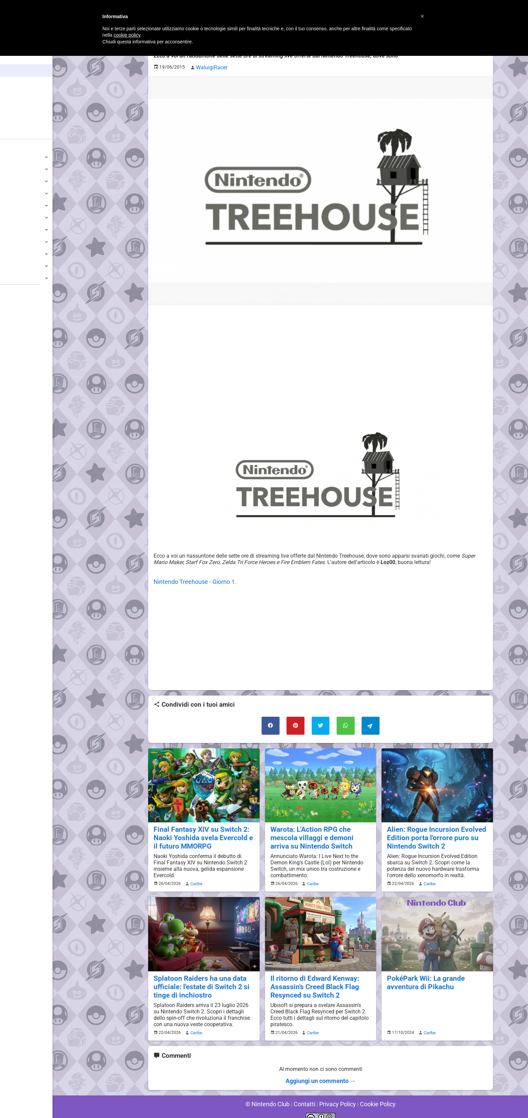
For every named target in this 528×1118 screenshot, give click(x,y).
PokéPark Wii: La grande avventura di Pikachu (422, 974)
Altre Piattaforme (25, 278)
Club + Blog (23, 120)
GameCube (18, 217)
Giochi (17, 95)
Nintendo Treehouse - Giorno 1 (190, 579)
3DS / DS (16, 193)
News (16, 70)
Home (16, 58)
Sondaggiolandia (25, 302)
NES (10, 266)
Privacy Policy (336, 1094)
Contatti (305, 1094)
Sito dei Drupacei (25, 387)
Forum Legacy (22, 350)
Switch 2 (15, 157)
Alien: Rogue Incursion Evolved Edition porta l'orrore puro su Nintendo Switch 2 (432, 832)
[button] (422, 16)
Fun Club (15, 338)
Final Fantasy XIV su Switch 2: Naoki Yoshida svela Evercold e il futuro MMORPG (201, 832)
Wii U (11, 181)
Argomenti (21, 108)
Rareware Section (26, 375)
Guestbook (18, 314)
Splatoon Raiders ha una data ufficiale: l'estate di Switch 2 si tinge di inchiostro (197, 978)
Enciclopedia (24, 83)
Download (17, 326)
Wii (9, 205)
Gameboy (16, 254)
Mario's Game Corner (30, 363)
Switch (13, 169)
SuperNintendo (23, 241)
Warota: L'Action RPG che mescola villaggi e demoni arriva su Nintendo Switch (320, 832)
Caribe (195, 877)
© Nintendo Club (272, 1094)
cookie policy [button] (126, 35)
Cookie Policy (372, 1094)
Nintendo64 (19, 229)
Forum (17, 132)
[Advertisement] (321, 356)
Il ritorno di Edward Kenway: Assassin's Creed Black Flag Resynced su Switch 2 (310, 978)
